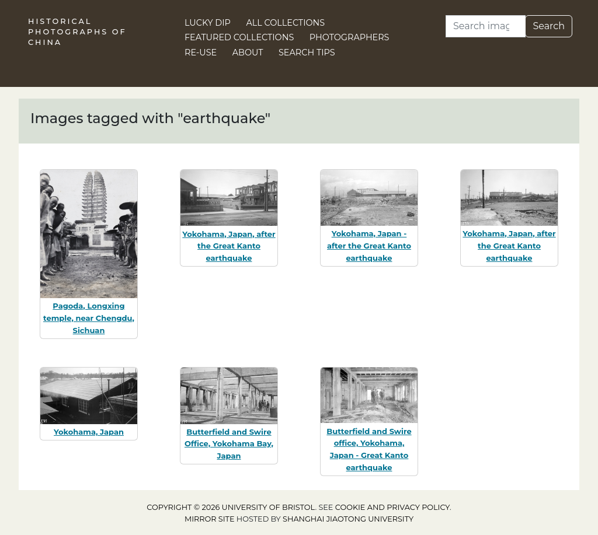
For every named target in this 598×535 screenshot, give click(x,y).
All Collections (285, 23)
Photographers (350, 37)
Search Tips (307, 52)
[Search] (486, 26)
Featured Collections (239, 37)
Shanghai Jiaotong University (348, 519)
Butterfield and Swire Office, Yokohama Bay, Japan (229, 444)
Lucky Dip (208, 23)
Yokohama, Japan (89, 431)
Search (549, 26)
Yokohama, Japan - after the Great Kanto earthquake (369, 246)
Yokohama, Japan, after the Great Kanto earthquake (228, 246)
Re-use (201, 52)
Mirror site (210, 519)
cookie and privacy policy (392, 507)
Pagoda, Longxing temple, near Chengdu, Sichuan (88, 318)
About (247, 52)
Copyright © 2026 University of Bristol (231, 507)
